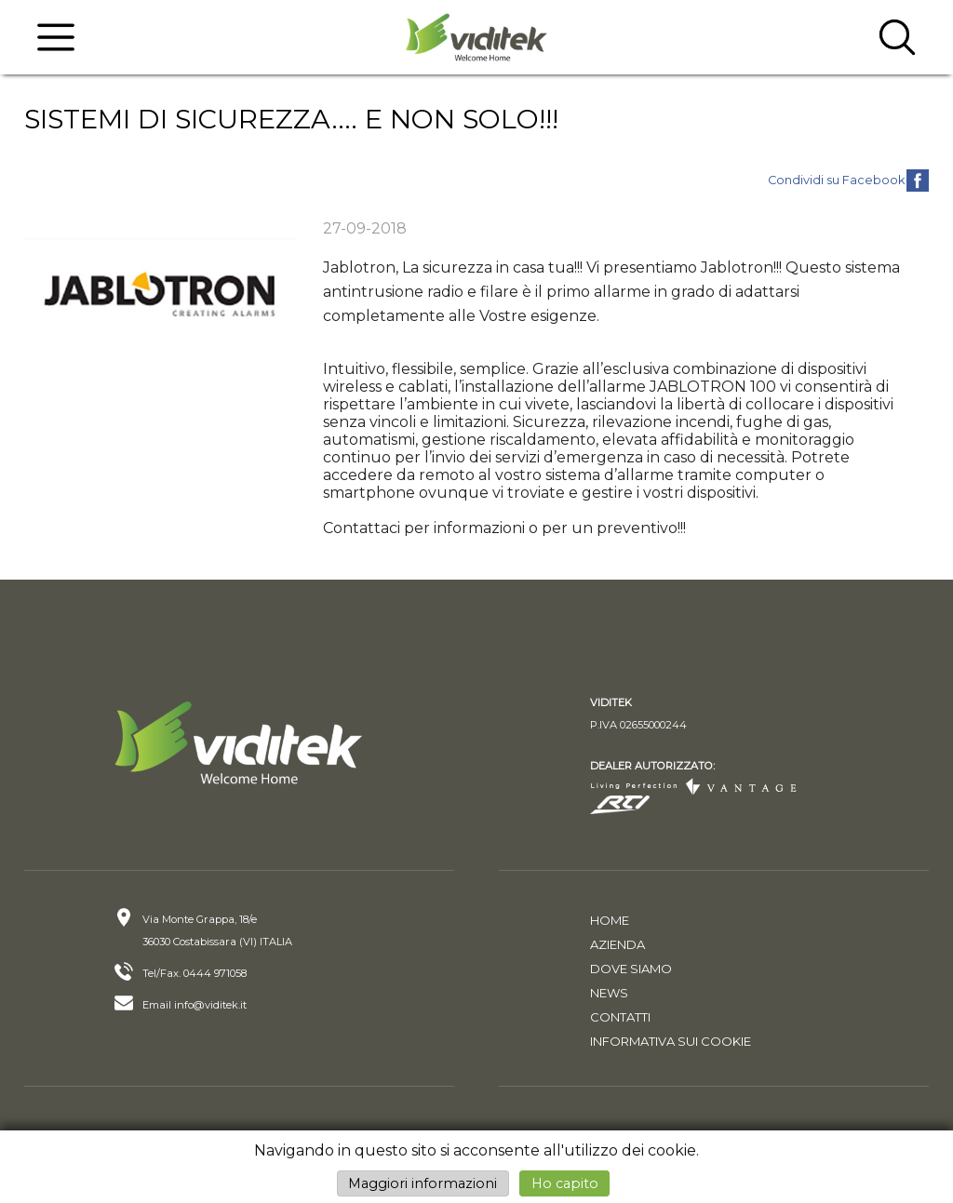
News (609, 992)
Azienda (617, 944)
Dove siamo (631, 968)
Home (609, 920)
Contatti (620, 1016)
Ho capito (564, 1183)
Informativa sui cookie (670, 1041)
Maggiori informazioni (422, 1183)
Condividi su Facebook (836, 180)
